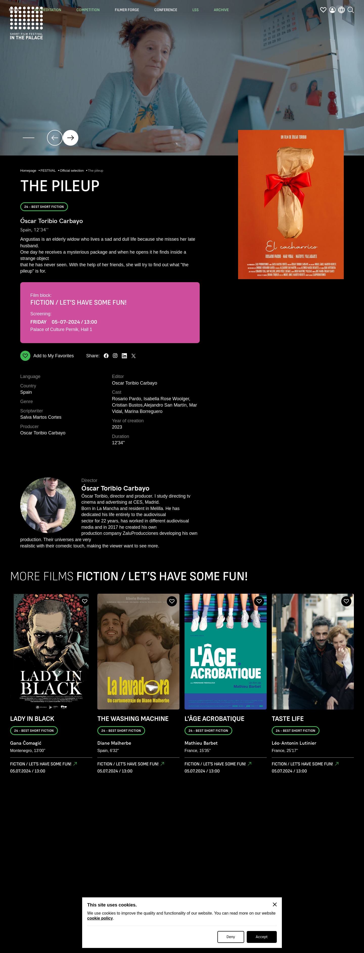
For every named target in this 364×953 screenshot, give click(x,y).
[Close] (275, 904)
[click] (55, 138)
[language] (341, 11)
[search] (350, 9)
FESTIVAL (48, 171)
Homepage (28, 171)
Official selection (72, 171)
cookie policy (100, 918)
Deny (230, 937)
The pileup (95, 171)
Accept (262, 937)
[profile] (332, 11)
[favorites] (323, 11)
